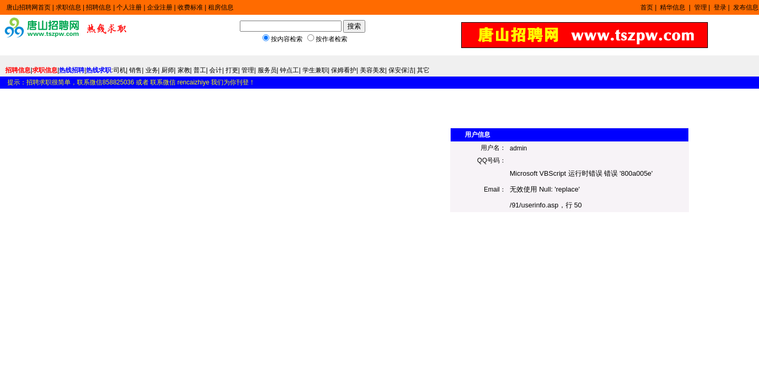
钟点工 (289, 70)
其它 (423, 70)
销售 (135, 70)
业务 (151, 70)
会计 (215, 70)
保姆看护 (343, 70)
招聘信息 (98, 7)
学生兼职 (315, 70)
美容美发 (372, 70)
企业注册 (159, 7)
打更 (232, 70)
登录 (720, 7)
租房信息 (220, 7)
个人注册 (129, 7)
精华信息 (673, 7)
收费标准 (190, 7)
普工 (199, 70)
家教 (184, 70)
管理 (700, 7)
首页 (646, 7)
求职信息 (68, 7)
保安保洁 (401, 70)
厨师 (167, 70)
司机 (119, 70)
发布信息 (745, 7)
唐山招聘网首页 (28, 7)
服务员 (267, 70)
